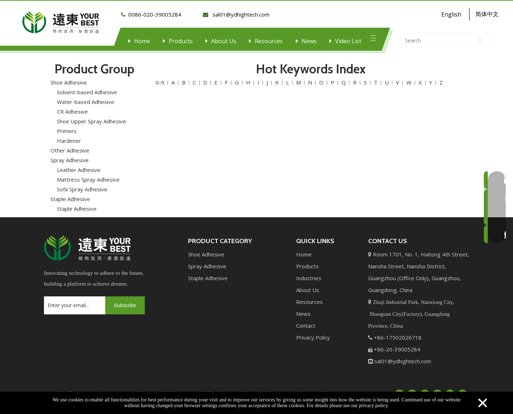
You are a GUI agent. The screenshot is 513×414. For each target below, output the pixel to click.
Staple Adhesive (70, 195)
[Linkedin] (412, 390)
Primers (67, 127)
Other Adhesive (69, 146)
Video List (348, 41)
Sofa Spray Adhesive (82, 185)
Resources (269, 41)
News (309, 41)
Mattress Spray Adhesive (88, 175)
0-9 (160, 78)
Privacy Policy (313, 333)
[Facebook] (399, 390)
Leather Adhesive (79, 165)
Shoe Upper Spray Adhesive (91, 117)
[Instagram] (450, 390)
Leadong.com (302, 389)
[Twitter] (424, 390)
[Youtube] (437, 390)
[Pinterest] (462, 390)
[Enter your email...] (73, 301)
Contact (305, 321)
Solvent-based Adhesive (87, 88)
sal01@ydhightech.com (402, 357)
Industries (308, 274)
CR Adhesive (72, 107)
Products (181, 41)
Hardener (69, 136)
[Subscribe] (125, 301)
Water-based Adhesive (85, 97)
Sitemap (333, 389)
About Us (223, 41)
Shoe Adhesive (68, 78)
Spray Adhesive (69, 156)
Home (142, 41)
